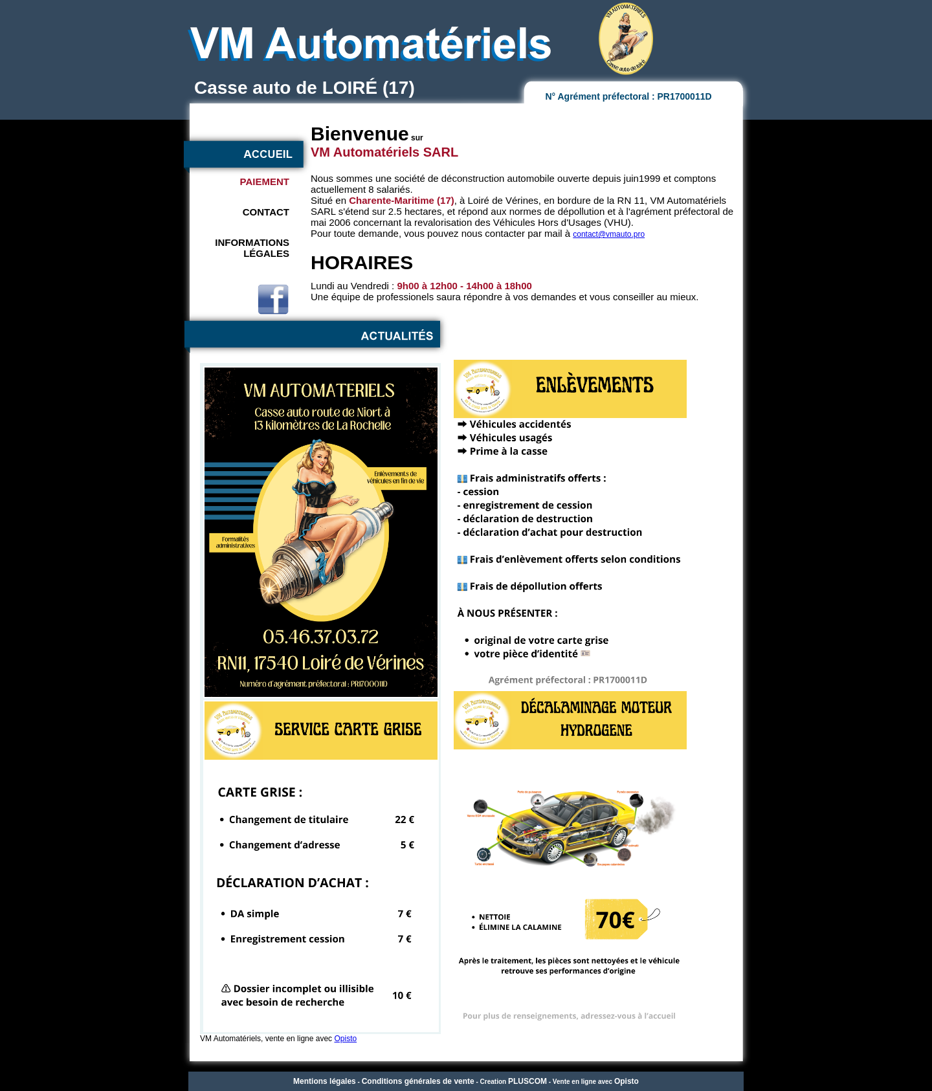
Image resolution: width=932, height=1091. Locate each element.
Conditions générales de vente (418, 1081)
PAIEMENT (264, 181)
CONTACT (266, 211)
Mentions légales (324, 1081)
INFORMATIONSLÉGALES (252, 248)
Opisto (345, 1038)
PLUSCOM (527, 1081)
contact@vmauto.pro (609, 234)
